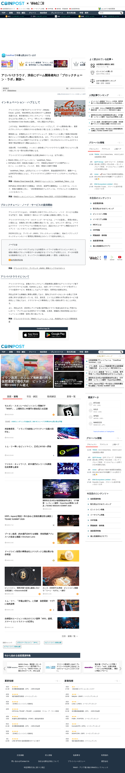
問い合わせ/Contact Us (20, 761)
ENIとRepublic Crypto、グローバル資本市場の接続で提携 (108, 186)
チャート (32, 13)
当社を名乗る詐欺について (48, 761)
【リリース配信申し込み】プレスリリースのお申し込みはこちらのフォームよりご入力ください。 (68, 667)
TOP (3, 13)
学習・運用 (84, 13)
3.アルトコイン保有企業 (12, 647)
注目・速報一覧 (69, 636)
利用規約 (104, 755)
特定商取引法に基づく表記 (34, 767)
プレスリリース (57, 13)
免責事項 (76, 755)
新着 (11, 13)
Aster (96, 174)
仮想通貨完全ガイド (8, 9)
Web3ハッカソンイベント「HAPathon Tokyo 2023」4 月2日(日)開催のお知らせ (45, 196)
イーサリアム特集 (37, 9)
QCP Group (98, 162)
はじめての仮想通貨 (106, 9)
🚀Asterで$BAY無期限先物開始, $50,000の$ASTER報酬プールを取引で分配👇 (109, 176)
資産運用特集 (74, 9)
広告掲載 (20, 755)
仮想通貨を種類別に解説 (105, 64)
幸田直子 (6, 88)
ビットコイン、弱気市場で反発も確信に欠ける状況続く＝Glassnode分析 (22, 589)
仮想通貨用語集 (17, 260)
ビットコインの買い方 (104, 71)
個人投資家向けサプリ (101, 246)
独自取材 (43, 13)
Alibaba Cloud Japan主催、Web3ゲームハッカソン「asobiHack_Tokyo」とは (44, 181)
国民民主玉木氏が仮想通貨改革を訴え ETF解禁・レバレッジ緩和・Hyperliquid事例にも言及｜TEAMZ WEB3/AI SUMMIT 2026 (61, 503)
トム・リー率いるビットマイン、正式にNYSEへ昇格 (28, 446)
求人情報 (48, 755)
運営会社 (104, 761)
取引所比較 (71, 13)
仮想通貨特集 (98, 203)
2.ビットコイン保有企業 (53, 642)
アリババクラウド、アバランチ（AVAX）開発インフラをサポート (39, 268)
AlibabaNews (11, 90)
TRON (96, 154)
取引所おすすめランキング (103, 209)
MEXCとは (97, 225)
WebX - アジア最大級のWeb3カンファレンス (90, 767)
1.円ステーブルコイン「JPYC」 (28, 642)
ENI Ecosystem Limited (103, 184)
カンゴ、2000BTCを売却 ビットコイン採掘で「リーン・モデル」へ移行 (60, 589)
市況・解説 (21, 13)
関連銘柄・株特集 (100, 235)
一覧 (118, 95)
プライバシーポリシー (76, 761)
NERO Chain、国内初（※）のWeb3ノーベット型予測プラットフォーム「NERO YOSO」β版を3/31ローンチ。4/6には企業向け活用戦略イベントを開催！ (29, 669)
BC (67, 88)
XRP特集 (49, 9)
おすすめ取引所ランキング (106, 81)
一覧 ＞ (120, 356)
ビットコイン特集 (23, 9)
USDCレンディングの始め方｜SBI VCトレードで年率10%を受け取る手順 (37, 421)
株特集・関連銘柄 (61, 9)
